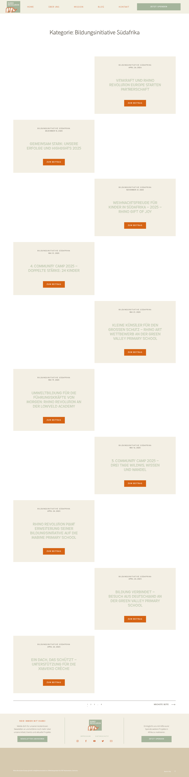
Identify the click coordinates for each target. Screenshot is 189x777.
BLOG (101, 7)
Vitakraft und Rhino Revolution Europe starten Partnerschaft (135, 84)
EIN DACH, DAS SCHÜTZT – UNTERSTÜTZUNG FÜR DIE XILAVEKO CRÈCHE (54, 664)
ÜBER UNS (53, 7)
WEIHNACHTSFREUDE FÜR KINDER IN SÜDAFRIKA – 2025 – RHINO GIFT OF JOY (135, 207)
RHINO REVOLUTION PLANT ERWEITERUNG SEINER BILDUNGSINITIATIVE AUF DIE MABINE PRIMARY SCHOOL (54, 530)
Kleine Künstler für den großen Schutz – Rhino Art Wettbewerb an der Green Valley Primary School (135, 331)
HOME (30, 7)
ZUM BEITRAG (135, 103)
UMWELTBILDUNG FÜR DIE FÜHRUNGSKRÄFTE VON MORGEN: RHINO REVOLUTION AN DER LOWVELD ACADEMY (54, 399)
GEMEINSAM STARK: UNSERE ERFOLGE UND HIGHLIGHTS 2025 (54, 145)
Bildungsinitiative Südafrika (135, 65)
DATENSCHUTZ (102, 736)
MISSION (78, 7)
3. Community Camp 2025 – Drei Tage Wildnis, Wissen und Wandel (135, 465)
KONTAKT (124, 7)
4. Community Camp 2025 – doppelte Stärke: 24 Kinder (54, 268)
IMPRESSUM (85, 736)
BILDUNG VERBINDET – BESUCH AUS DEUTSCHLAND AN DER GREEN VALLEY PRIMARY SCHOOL (135, 598)
